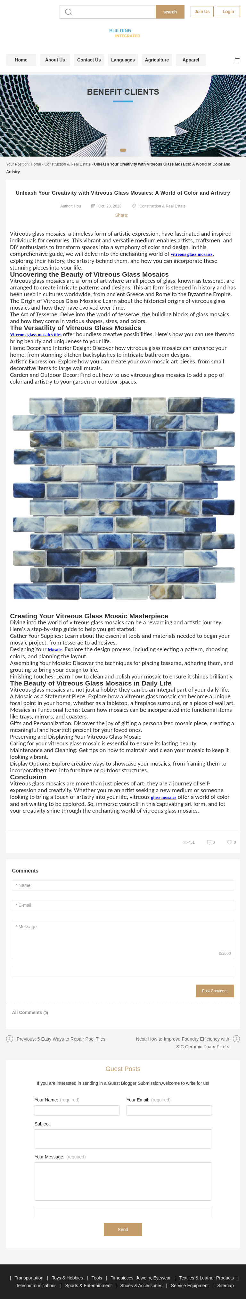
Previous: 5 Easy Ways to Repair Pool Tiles (61, 1039)
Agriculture (157, 59)
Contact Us (89, 59)
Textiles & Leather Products (207, 1277)
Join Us (201, 11)
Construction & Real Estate (68, 164)
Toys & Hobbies (68, 1277)
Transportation (29, 1277)
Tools (97, 1277)
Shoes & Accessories (141, 1285)
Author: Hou (71, 206)
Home (21, 59)
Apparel (191, 59)
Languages (123, 59)
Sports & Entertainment (89, 1285)
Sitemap (225, 1285)
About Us (55, 59)
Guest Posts (123, 1068)
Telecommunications (37, 1285)
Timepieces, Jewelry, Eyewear (141, 1277)
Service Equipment (190, 1285)
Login (228, 11)
